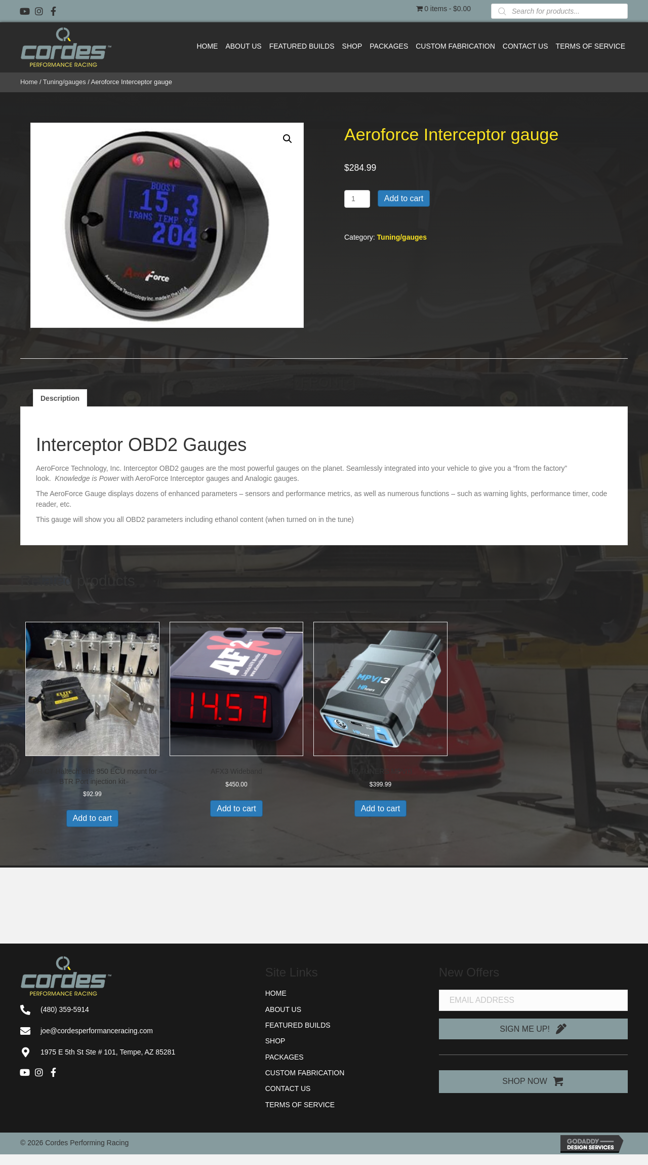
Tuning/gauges (64, 82)
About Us (283, 1009)
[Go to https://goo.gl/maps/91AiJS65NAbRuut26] (132, 1052)
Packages (284, 1057)
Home (28, 82)
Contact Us (288, 1088)
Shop (275, 1041)
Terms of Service (300, 1105)
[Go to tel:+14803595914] (132, 1009)
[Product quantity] (357, 199)
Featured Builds (298, 1025)
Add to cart (403, 198)
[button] (24, 11)
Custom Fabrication (305, 1073)
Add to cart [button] (92, 818)
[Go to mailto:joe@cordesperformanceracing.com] (132, 1030)
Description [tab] (59, 398)
